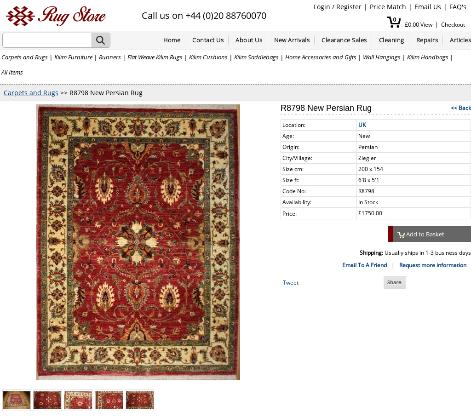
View (426, 25)
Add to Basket (420, 234)
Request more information (432, 265)
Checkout (453, 25)
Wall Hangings (382, 57)
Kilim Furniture (73, 57)
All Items (12, 72)
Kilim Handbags (427, 57)
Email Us (427, 6)
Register (349, 6)
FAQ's (457, 6)
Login (322, 6)
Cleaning (391, 40)
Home (171, 40)
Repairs (427, 40)
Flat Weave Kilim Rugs (155, 57)
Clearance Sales (344, 40)
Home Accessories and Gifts (320, 57)
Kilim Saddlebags (256, 57)
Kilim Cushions (208, 57)
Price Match (388, 6)
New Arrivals (292, 40)
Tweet (291, 282)
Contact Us (208, 40)
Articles (460, 40)
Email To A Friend (364, 265)
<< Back (461, 108)
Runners (110, 57)
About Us (249, 40)
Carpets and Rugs (24, 57)
